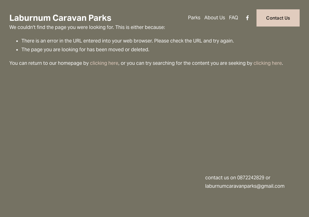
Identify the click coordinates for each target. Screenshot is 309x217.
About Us (214, 17)
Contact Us (278, 18)
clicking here (104, 63)
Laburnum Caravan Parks (60, 17)
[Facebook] (247, 18)
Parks (194, 17)
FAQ (233, 17)
